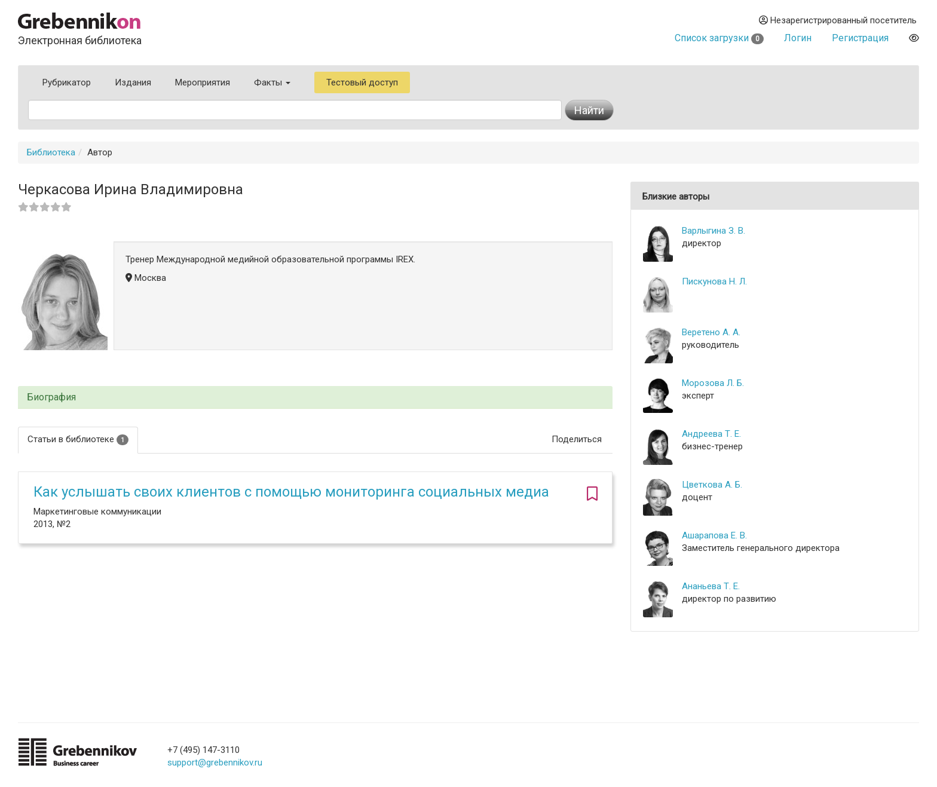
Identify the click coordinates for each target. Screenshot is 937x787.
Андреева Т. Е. (711, 433)
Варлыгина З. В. (713, 230)
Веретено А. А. (711, 332)
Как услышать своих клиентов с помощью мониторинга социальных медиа (291, 491)
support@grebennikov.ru (214, 762)
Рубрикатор (66, 82)
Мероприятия (202, 82)
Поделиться (577, 439)
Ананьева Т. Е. (711, 586)
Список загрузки (719, 38)
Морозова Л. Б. (713, 383)
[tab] (315, 397)
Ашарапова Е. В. (714, 535)
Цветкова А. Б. (712, 484)
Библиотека (51, 152)
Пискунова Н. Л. (714, 281)
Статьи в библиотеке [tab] (77, 439)
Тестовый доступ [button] (362, 82)
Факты (272, 82)
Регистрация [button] (860, 38)
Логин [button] (798, 38)
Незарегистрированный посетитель (838, 20)
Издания (133, 82)
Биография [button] (51, 397)
